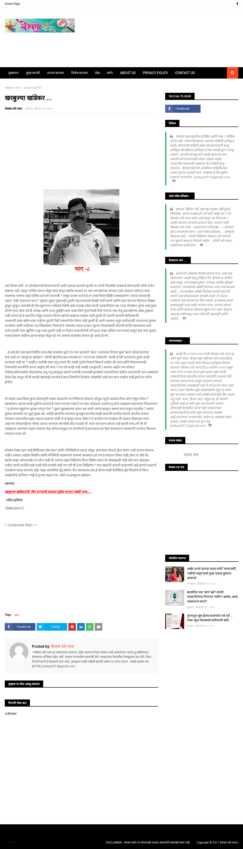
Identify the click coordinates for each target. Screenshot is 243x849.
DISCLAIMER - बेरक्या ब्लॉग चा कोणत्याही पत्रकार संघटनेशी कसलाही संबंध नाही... (149, 842)
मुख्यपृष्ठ (9, 87)
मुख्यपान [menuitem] (13, 73)
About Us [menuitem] (128, 73)
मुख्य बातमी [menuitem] (33, 73)
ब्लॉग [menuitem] (110, 73)
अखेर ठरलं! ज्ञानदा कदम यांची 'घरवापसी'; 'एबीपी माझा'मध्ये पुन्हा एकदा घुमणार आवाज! (212, 573)
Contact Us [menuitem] (185, 73)
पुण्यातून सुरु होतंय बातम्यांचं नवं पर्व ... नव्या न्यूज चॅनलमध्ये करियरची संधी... (210, 618)
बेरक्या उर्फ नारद (13, 108)
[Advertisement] (81, 151)
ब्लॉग (18, 87)
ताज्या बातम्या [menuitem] (55, 73)
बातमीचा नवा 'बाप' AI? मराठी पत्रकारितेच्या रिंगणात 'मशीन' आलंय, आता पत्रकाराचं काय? (212, 596)
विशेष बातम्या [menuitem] (79, 73)
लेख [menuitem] (97, 73)
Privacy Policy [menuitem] (155, 73)
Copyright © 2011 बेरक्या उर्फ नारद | (217, 842)
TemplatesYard (9, 842)
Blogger (14, 842)
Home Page (12, 3)
